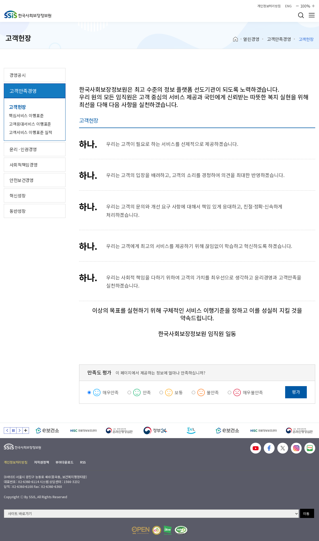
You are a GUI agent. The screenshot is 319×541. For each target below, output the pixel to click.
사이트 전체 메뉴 (312, 15)
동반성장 (17, 211)
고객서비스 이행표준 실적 (30, 132)
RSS (83, 462)
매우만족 (111, 392)
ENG (288, 6)
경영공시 (17, 75)
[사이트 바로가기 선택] (151, 513)
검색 (301, 15)
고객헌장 (17, 106)
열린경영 (251, 39)
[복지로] (191, 430)
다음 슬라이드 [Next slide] (19, 430)
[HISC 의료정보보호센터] (83, 430)
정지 (13, 430)
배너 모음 (25, 430)
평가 (296, 392)
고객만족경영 (279, 39)
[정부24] (155, 430)
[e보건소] (47, 430)
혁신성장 (17, 195)
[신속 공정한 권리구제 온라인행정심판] (119, 430)
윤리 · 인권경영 (23, 149)
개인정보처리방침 (269, 6)
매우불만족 (253, 392)
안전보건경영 (21, 180)
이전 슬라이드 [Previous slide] (7, 430)
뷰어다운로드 (64, 462)
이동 (306, 513)
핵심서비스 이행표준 (26, 115)
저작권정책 (41, 462)
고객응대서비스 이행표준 (30, 124)
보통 (179, 392)
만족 (147, 392)
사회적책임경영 (23, 164)
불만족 (213, 392)
